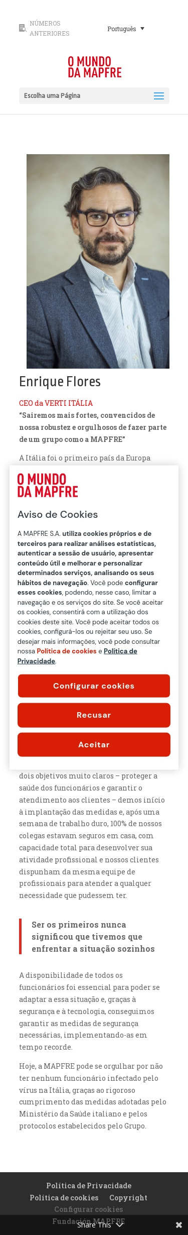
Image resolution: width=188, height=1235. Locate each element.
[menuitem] (126, 28)
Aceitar (94, 744)
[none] (135, 28)
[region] (94, 617)
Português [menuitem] (121, 29)
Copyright (128, 1197)
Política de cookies (64, 1197)
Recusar (94, 715)
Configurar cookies (94, 686)
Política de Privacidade (88, 1185)
